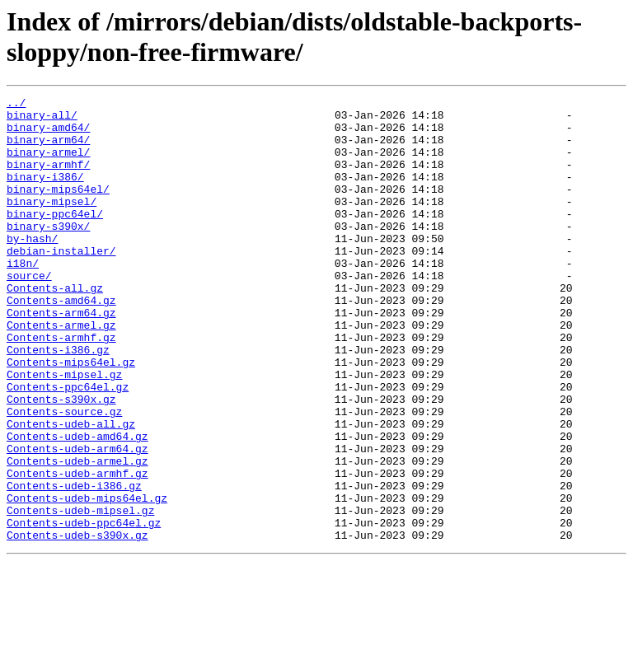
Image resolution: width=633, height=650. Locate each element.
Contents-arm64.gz (61, 356)
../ (16, 104)
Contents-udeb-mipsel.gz (80, 594)
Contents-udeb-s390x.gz (77, 623)
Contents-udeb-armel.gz (77, 534)
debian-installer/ (61, 282)
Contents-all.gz (55, 327)
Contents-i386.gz (58, 401)
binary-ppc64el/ (55, 238)
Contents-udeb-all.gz (71, 490)
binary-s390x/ (48, 253)
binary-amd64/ (48, 134)
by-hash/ (32, 267)
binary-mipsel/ (51, 223)
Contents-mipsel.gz (64, 430)
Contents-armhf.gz (61, 386)
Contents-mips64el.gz (71, 416)
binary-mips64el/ (58, 208)
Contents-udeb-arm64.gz (77, 519)
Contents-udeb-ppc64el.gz (84, 608)
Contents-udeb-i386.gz (74, 564)
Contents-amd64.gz (61, 341)
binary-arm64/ (48, 149)
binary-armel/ (48, 164)
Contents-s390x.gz (61, 460)
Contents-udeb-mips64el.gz (87, 579)
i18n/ (23, 297)
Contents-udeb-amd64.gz (77, 505)
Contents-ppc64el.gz (68, 445)
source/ (29, 312)
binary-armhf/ (48, 178)
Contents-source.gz (64, 475)
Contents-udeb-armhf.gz (77, 549)
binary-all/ (42, 119)
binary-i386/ (45, 193)
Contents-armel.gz (61, 371)
